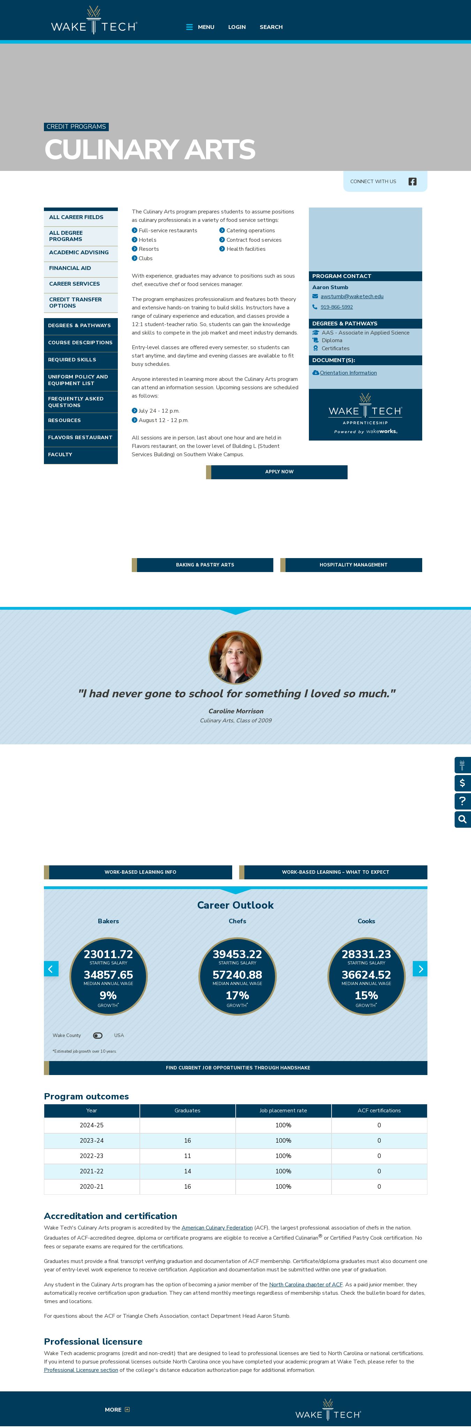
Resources (64, 420)
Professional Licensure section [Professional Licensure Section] (81, 1370)
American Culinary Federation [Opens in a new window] (217, 1228)
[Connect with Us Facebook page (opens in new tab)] (412, 181)
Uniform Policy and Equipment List (78, 380)
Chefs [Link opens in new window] (237, 921)
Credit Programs (76, 127)
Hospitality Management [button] (354, 565)
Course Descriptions (80, 342)
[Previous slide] (51, 968)
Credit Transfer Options (75, 303)
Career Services (74, 284)
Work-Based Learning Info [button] (140, 872)
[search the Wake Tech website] (387, 11)
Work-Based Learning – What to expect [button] (335, 872)
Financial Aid (70, 268)
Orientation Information (348, 373)
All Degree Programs (66, 236)
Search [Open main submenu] (271, 27)
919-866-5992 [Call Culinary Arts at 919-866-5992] (337, 307)
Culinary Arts (149, 150)
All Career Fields (76, 217)
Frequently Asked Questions (76, 402)
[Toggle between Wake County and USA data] (97, 1035)
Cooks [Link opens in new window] (366, 921)
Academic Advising (79, 252)
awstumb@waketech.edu (352, 296)
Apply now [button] (279, 472)
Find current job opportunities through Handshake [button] (238, 1068)
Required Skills (72, 359)
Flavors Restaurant (80, 437)
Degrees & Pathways (79, 325)
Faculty (60, 454)
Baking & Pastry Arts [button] (205, 565)
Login (237, 27)
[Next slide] (420, 968)
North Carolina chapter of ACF (306, 1284)
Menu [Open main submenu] (206, 27)
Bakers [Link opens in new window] (108, 921)
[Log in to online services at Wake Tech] (407, 11)
